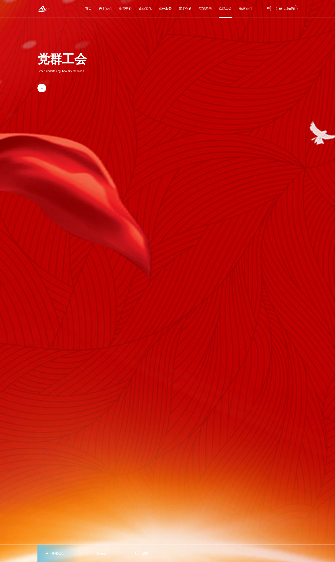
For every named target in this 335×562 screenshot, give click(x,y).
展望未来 (205, 8)
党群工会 (225, 8)
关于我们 (105, 8)
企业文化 (145, 8)
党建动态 (57, 553)
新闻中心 (125, 8)
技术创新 (185, 8)
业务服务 (165, 8)
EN (268, 8)
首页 (88, 8)
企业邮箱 (287, 8)
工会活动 (99, 553)
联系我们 (245, 8)
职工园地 (141, 553)
